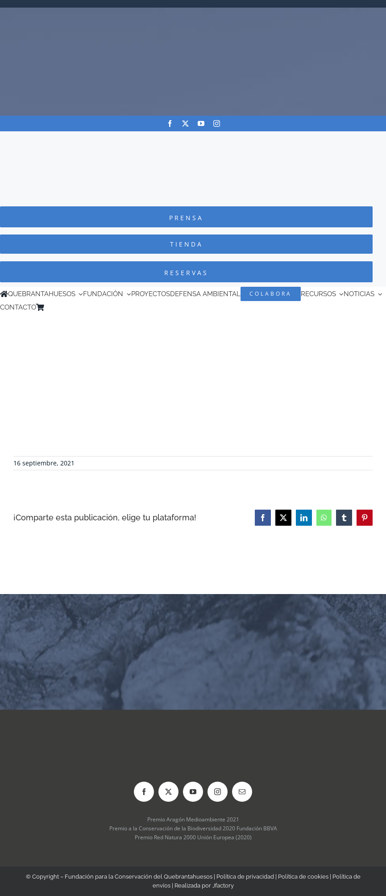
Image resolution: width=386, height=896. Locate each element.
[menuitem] (61, 307)
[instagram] (216, 123)
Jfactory (223, 885)
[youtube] (201, 123)
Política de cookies (303, 876)
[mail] (242, 792)
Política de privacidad (245, 876)
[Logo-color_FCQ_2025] (193, 139)
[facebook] (169, 123)
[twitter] (185, 123)
